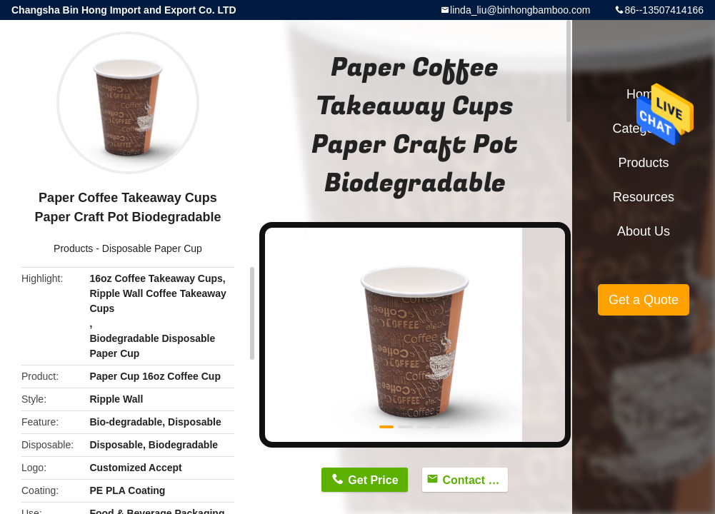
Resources (643, 197)
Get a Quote (644, 300)
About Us (643, 231)
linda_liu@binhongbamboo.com (520, 10)
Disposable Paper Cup (152, 248)
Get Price (373, 480)
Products (73, 248)
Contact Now (475, 480)
